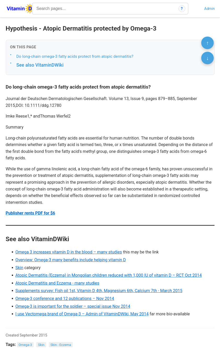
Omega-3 (25, 345)
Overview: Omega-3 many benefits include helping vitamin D (70, 259)
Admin (209, 9)
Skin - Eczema (60, 345)
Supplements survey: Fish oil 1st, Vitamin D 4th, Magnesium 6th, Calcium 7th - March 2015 (98, 290)
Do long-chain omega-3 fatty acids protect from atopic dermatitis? (74, 56)
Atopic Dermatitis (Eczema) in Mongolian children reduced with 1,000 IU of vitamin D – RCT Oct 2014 (108, 275)
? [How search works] (182, 9)
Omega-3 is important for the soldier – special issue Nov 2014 (72, 306)
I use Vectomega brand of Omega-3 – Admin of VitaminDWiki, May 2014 (82, 313)
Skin (19, 267)
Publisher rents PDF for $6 (30, 213)
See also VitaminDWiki (40, 65)
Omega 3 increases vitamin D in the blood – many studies (68, 252)
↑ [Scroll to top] (207, 43)
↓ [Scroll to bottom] (207, 58)
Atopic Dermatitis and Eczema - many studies (57, 283)
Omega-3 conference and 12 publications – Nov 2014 (64, 298)
